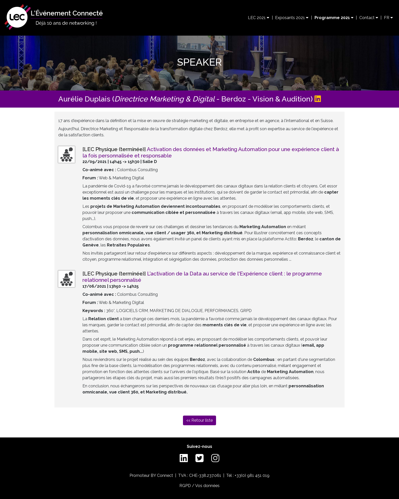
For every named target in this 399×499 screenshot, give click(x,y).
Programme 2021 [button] (334, 17)
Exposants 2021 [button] (291, 17)
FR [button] (388, 17)
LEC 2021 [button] (258, 17)
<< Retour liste (199, 420)
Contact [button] (368, 17)
